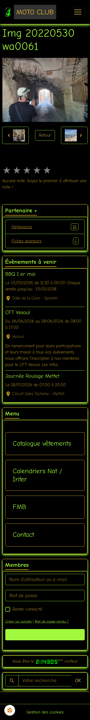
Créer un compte (18, 621)
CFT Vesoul (17, 312)
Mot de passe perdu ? (52, 621)
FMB (19, 507)
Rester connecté (27, 609)
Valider (45, 634)
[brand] (30, 12)
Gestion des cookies (45, 712)
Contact (23, 535)
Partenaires (45, 226)
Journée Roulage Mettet (32, 376)
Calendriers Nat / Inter (37, 475)
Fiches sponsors (45, 241)
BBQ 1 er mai (20, 274)
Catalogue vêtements (42, 443)
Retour (45, 135)
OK (78, 680)
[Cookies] (9, 710)
